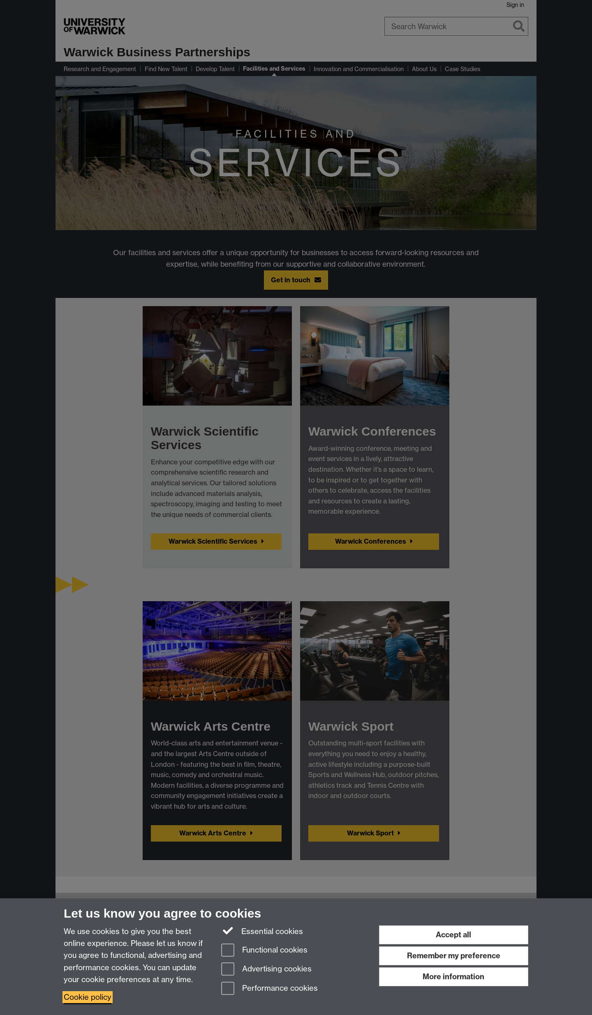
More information (453, 976)
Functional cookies (264, 950)
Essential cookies (262, 930)
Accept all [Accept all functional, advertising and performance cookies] (453, 934)
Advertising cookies (266, 969)
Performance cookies (269, 989)
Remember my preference (453, 955)
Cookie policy (87, 997)
